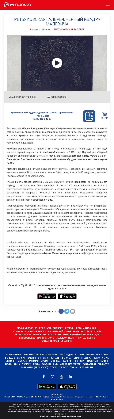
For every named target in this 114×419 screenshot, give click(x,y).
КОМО (97, 358)
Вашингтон (34, 358)
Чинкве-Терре (13, 354)
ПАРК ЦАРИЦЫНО (86, 338)
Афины (90, 354)
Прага (36, 364)
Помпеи (26, 364)
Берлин (21, 358)
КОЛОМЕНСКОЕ (27, 338)
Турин (73, 367)
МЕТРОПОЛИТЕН (52, 334)
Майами (34, 361)
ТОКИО (53, 367)
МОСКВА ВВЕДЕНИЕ (27, 328)
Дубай (87, 358)
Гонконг (77, 358)
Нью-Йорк (79, 361)
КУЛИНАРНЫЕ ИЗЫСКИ (51, 328)
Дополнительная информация (54, 416)
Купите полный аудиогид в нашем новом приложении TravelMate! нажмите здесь (53, 116)
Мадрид (22, 361)
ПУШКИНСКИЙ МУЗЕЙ (59, 331)
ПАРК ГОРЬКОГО (45, 338)
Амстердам (66, 354)
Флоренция (86, 367)
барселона (102, 354)
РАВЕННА (46, 364)
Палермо (92, 361)
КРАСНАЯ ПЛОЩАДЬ (86, 328)
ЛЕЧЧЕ (105, 358)
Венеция (55, 358)
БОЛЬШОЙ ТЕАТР (65, 338)
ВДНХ (98, 334)
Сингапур (103, 364)
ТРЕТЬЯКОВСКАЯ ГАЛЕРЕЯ (69, 29)
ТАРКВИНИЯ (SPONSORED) (34, 367)
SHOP (104, 116)
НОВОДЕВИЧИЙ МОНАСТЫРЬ (78, 334)
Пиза (17, 364)
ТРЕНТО (64, 367)
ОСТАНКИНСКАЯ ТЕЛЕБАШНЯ (57, 341)
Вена (45, 358)
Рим (55, 364)
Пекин (8, 364)
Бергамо (10, 358)
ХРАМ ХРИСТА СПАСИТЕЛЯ (87, 331)
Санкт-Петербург (70, 364)
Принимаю (75, 416)
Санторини (89, 364)
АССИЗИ (79, 354)
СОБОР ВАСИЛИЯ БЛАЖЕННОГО (29, 331)
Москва (46, 29)
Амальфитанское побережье (40, 354)
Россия (34, 29)
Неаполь (67, 361)
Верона (66, 358)
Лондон (10, 361)
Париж (104, 361)
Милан (45, 361)
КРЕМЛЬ (69, 328)
